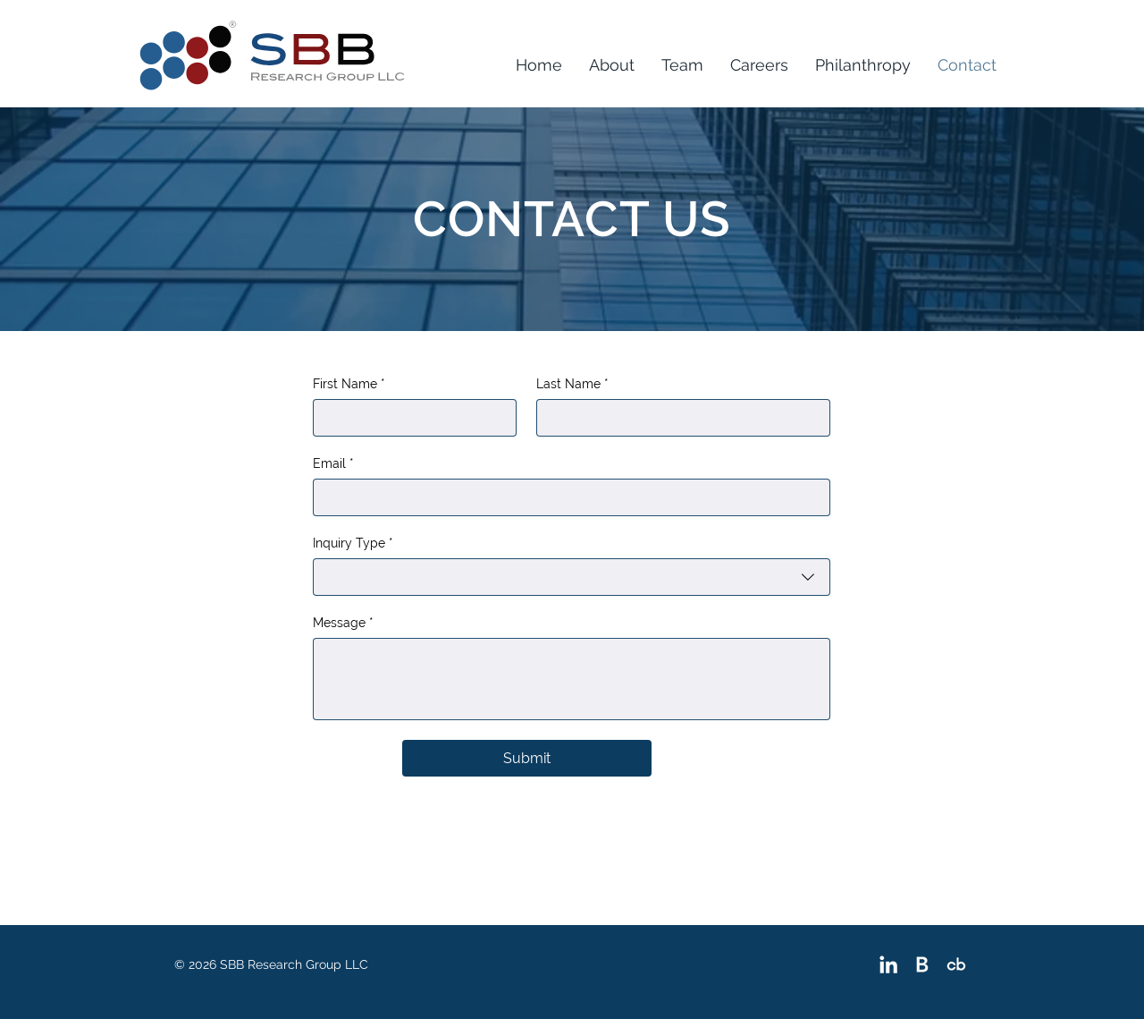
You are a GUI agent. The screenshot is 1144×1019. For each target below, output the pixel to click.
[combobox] (571, 577)
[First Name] (409, 418)
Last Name (572, 384)
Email (333, 463)
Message (343, 623)
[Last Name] (678, 418)
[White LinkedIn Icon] (888, 964)
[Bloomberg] (922, 964)
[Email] (566, 497)
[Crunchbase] (956, 964)
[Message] (571, 679)
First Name (349, 384)
